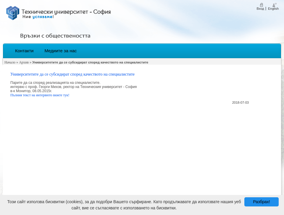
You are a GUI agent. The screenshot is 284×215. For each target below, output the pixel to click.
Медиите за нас (60, 50)
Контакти (24, 50)
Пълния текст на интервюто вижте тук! (39, 95)
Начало (9, 62)
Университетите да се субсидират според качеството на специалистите (72, 74)
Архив (24, 62)
